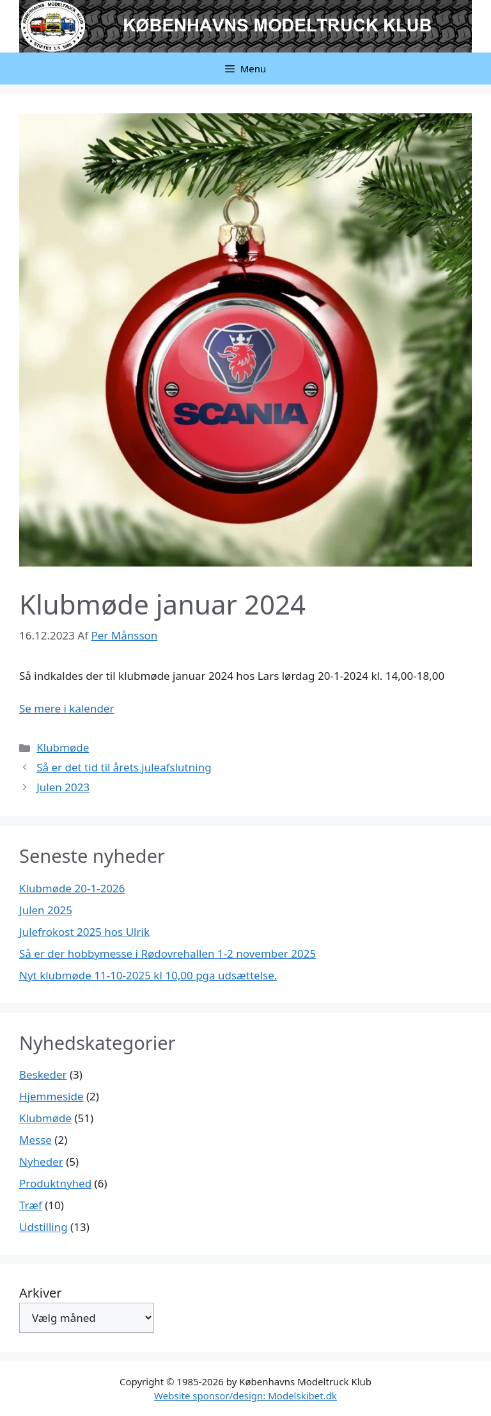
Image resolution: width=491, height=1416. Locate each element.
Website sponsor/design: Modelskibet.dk (245, 1395)
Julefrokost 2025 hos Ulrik (84, 931)
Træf (30, 1205)
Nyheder (41, 1161)
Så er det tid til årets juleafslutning (123, 767)
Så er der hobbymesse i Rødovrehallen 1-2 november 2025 (167, 953)
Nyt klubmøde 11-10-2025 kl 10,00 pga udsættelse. (148, 975)
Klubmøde (62, 747)
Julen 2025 (45, 910)
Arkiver (40, 1292)
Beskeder (43, 1074)
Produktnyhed (55, 1183)
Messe (35, 1139)
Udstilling (43, 1226)
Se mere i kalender (66, 708)
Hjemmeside (51, 1096)
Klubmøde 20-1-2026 (72, 888)
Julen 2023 (63, 787)
